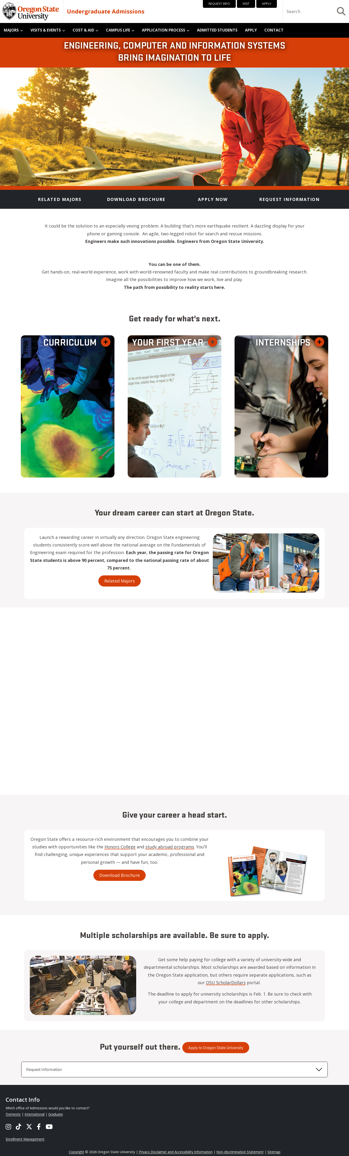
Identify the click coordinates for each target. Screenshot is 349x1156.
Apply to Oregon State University (215, 1061)
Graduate (55, 1114)
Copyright (76, 1152)
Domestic (13, 1114)
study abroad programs (155, 847)
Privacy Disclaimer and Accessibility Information (176, 1152)
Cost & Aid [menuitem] (83, 30)
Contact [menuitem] (274, 30)
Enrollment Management (25, 1139)
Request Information (289, 199)
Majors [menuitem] (11, 30)
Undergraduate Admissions (105, 11)
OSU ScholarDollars (240, 982)
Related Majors (59, 199)
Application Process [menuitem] (163, 30)
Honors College (105, 847)
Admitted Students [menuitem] (217, 30)
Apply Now (212, 199)
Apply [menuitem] (251, 30)
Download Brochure (136, 199)
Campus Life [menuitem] (118, 30)
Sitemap (273, 1152)
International (34, 1114)
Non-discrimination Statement (240, 1152)
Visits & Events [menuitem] (46, 30)
